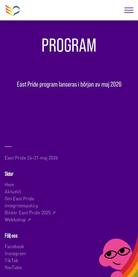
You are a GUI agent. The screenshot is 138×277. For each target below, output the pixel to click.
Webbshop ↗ (18, 219)
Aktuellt (13, 191)
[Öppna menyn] (129, 10)
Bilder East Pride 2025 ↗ (30, 212)
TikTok (11, 260)
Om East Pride (19, 198)
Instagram (15, 253)
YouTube (13, 267)
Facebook (14, 246)
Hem (9, 184)
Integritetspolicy (21, 205)
